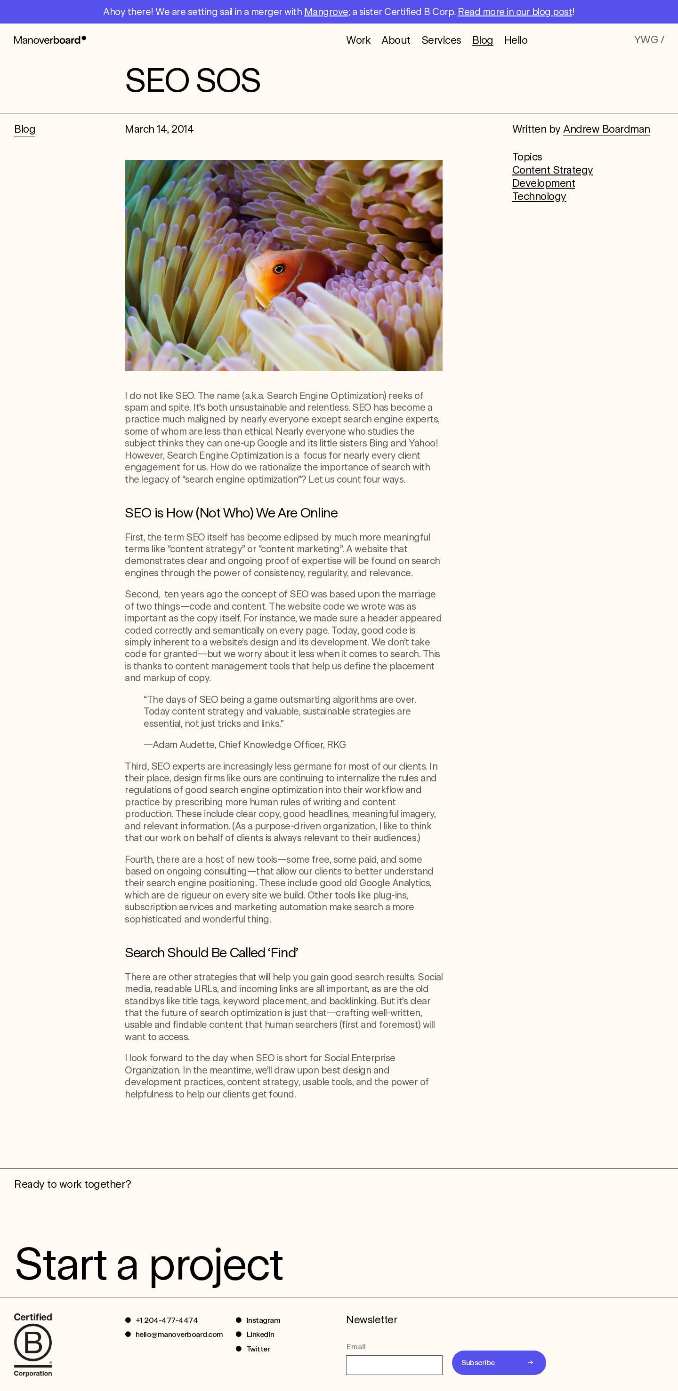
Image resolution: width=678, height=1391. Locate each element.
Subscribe (478, 1362)
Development (543, 183)
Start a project (148, 1263)
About (396, 39)
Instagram (263, 1320)
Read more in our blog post (515, 11)
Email (356, 1346)
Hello (516, 39)
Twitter (258, 1348)
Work (358, 39)
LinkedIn (260, 1334)
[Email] (394, 1365)
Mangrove (326, 11)
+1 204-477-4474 (167, 1320)
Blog (482, 40)
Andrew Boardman (606, 129)
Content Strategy (552, 170)
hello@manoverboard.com (179, 1334)
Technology (539, 196)
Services (441, 39)
